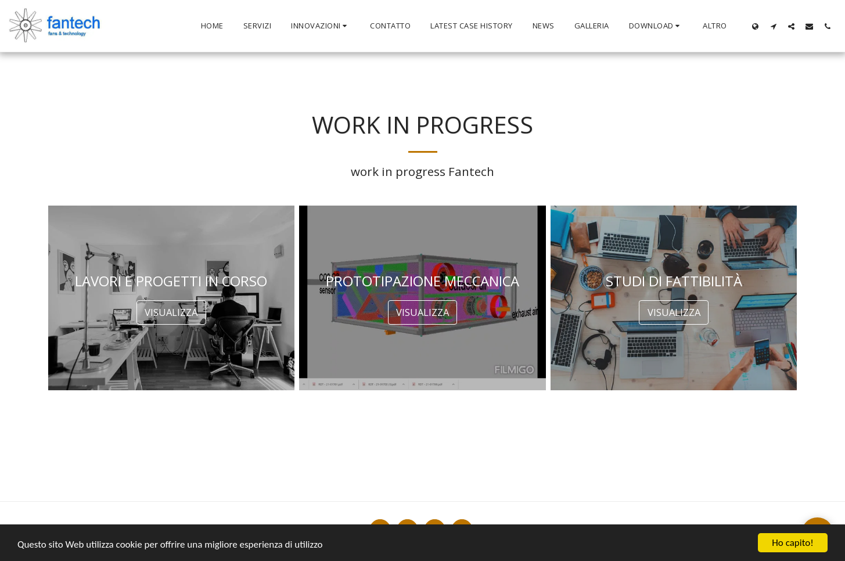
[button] (320, 26)
